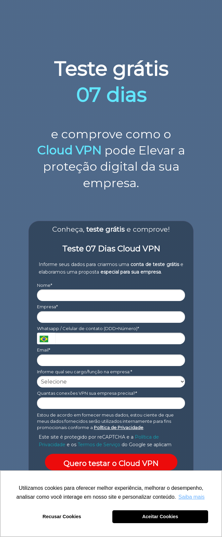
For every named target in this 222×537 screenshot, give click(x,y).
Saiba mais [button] (191, 497)
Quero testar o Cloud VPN (111, 463)
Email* (43, 349)
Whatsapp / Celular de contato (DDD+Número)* (88, 328)
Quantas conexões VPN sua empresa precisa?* (87, 393)
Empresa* (47, 306)
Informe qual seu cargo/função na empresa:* (84, 371)
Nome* (44, 285)
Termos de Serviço (99, 445)
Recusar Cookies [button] (62, 516)
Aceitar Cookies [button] (160, 516)
